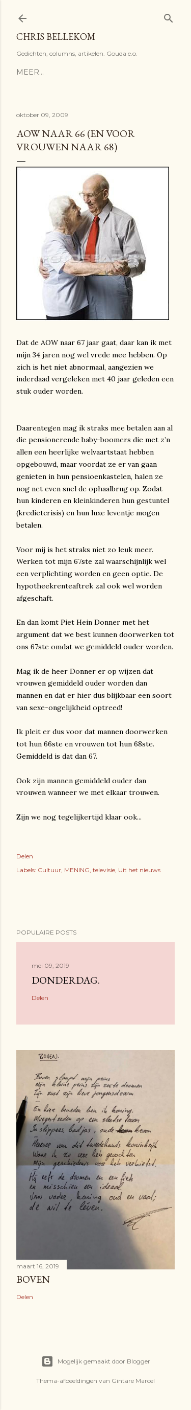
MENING (77, 870)
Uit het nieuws (139, 870)
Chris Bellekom (55, 36)
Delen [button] (24, 856)
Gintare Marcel (133, 1380)
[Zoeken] (168, 16)
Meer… (30, 72)
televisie (104, 870)
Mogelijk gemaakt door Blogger (95, 1361)
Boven (33, 1279)
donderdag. (66, 980)
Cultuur (49, 870)
